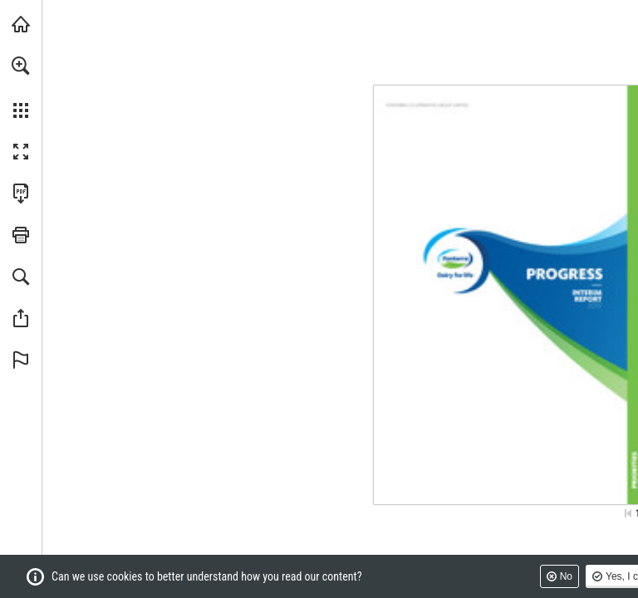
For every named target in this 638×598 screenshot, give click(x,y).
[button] (21, 65)
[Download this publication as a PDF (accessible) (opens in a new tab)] (21, 193)
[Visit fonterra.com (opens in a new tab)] (21, 24)
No (566, 576)
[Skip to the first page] (628, 513)
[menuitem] (21, 87)
